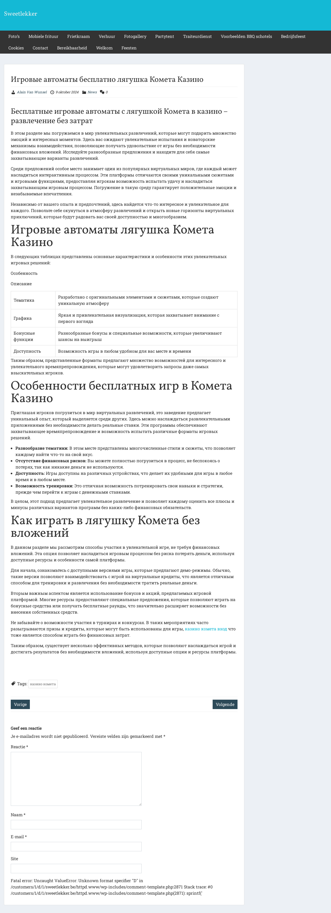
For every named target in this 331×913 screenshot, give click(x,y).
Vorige (20, 704)
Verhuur (107, 36)
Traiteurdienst (197, 36)
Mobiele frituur (43, 36)
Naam (18, 814)
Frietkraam (78, 36)
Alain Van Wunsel (32, 92)
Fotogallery (135, 36)
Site (14, 858)
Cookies (16, 47)
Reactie (19, 746)
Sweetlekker (20, 14)
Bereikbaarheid (72, 47)
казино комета (43, 684)
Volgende (225, 704)
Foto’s (14, 36)
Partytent (164, 36)
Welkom (104, 47)
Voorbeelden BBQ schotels (246, 36)
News (92, 92)
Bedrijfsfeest (293, 36)
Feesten (129, 47)
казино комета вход (206, 628)
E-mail (19, 836)
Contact (40, 47)
